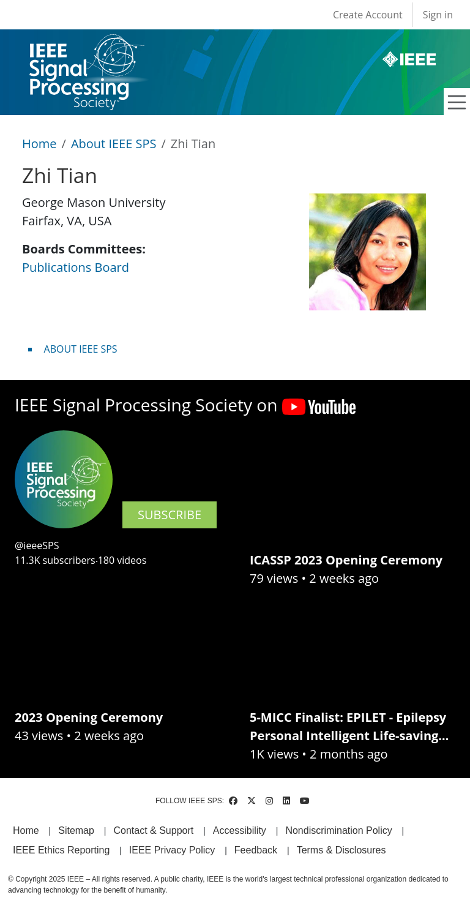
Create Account (368, 14)
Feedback (255, 850)
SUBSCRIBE (169, 514)
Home (39, 143)
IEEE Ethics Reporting (61, 850)
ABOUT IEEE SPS (81, 349)
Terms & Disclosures (341, 850)
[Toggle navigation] (457, 102)
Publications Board (75, 267)
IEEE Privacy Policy (172, 850)
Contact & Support (153, 830)
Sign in (438, 14)
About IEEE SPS (114, 143)
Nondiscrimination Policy (338, 830)
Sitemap (76, 830)
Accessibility (239, 830)
